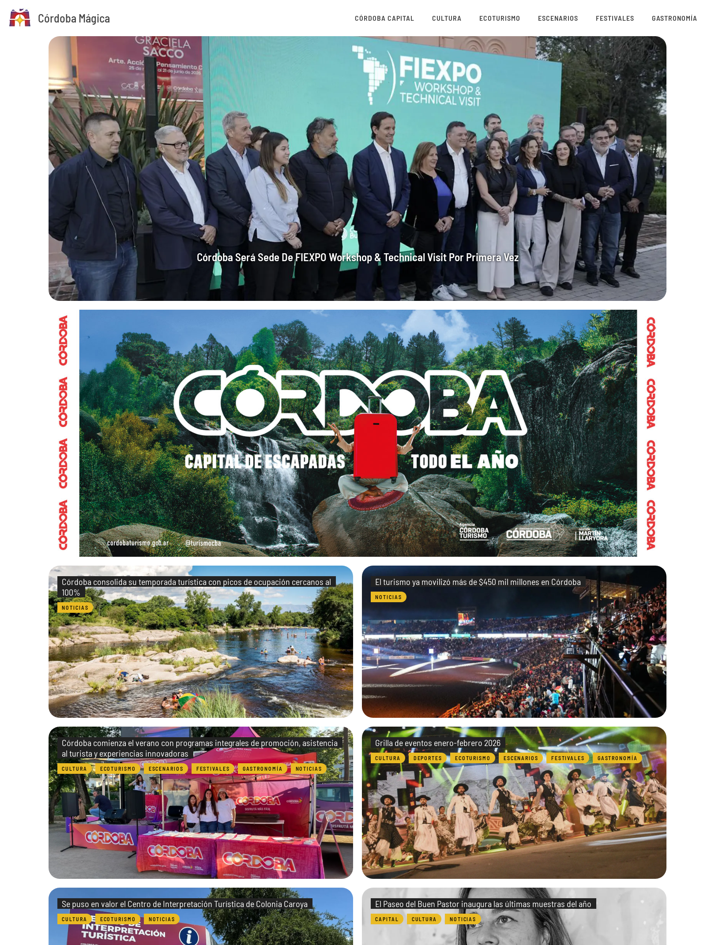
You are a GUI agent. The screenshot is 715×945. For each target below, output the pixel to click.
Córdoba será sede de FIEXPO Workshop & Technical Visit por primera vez (357, 255)
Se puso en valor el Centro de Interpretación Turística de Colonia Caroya (187, 903)
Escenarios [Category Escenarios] (167, 768)
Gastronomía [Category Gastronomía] (264, 768)
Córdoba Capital (433, 18)
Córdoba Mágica (74, 18)
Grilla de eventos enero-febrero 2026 (440, 742)
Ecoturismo (530, 18)
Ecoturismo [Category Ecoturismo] (119, 768)
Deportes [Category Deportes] (429, 758)
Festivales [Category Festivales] (214, 768)
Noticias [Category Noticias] (75, 607)
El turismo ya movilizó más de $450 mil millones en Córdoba (480, 581)
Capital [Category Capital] (387, 919)
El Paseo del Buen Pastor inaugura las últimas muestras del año (485, 903)
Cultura (486, 18)
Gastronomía (679, 18)
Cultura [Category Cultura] (75, 768)
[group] (357, 168)
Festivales (628, 18)
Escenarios (580, 18)
